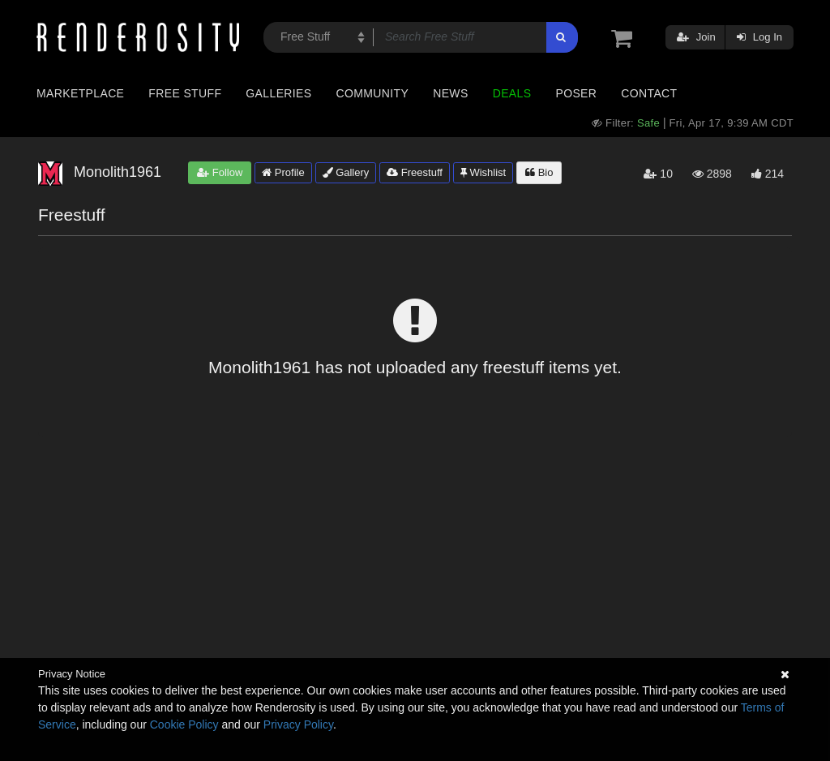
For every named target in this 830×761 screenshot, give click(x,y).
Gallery (346, 172)
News (450, 93)
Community (372, 93)
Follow (219, 172)
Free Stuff (184, 93)
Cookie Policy (184, 724)
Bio (539, 172)
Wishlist (483, 172)
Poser (576, 93)
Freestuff (415, 172)
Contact (649, 93)
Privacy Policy (298, 724)
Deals (512, 93)
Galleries (278, 93)
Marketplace (80, 93)
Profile (283, 172)
